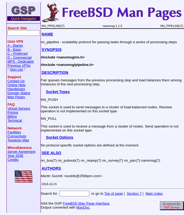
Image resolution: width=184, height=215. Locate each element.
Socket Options (59, 137)
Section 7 (134, 194)
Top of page (113, 194)
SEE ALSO (51, 153)
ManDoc (83, 207)
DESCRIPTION (55, 72)
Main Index (154, 194)
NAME (47, 34)
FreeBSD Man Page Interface (86, 203)
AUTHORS (51, 168)
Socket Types (58, 92)
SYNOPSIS (52, 49)
